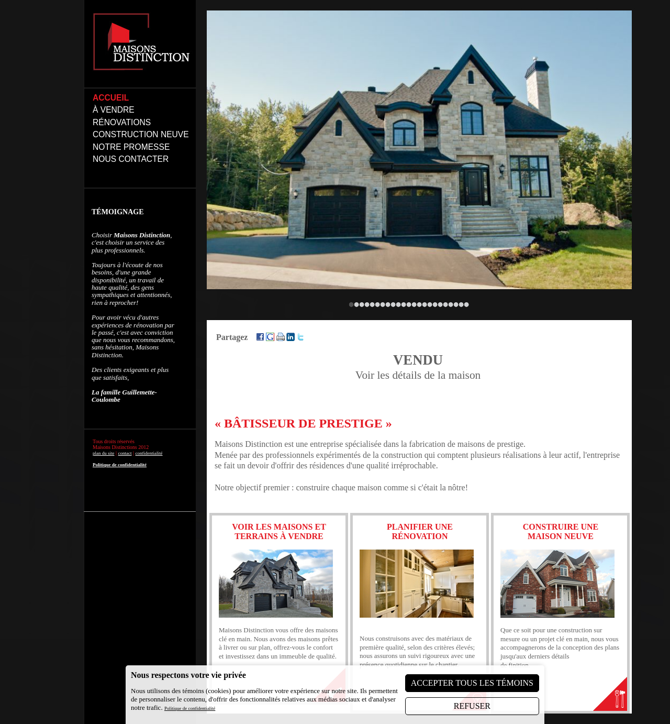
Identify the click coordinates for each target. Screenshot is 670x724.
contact (125, 453)
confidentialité (149, 453)
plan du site (104, 453)
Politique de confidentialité (120, 464)
